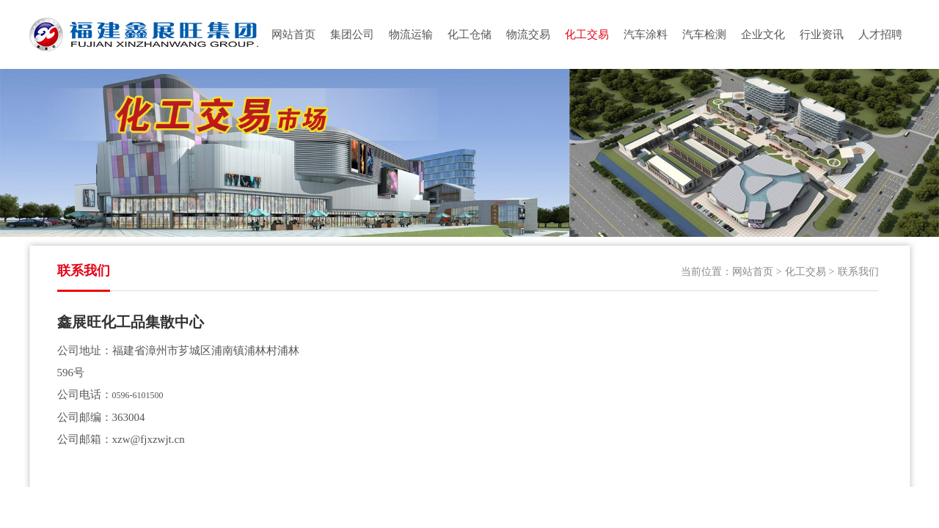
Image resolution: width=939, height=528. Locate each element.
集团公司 (352, 34)
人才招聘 (880, 34)
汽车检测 (704, 34)
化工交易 (587, 34)
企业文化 (763, 34)
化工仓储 (469, 34)
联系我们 (858, 271)
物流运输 (411, 34)
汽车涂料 (646, 34)
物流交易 (528, 34)
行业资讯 (822, 34)
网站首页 (293, 34)
